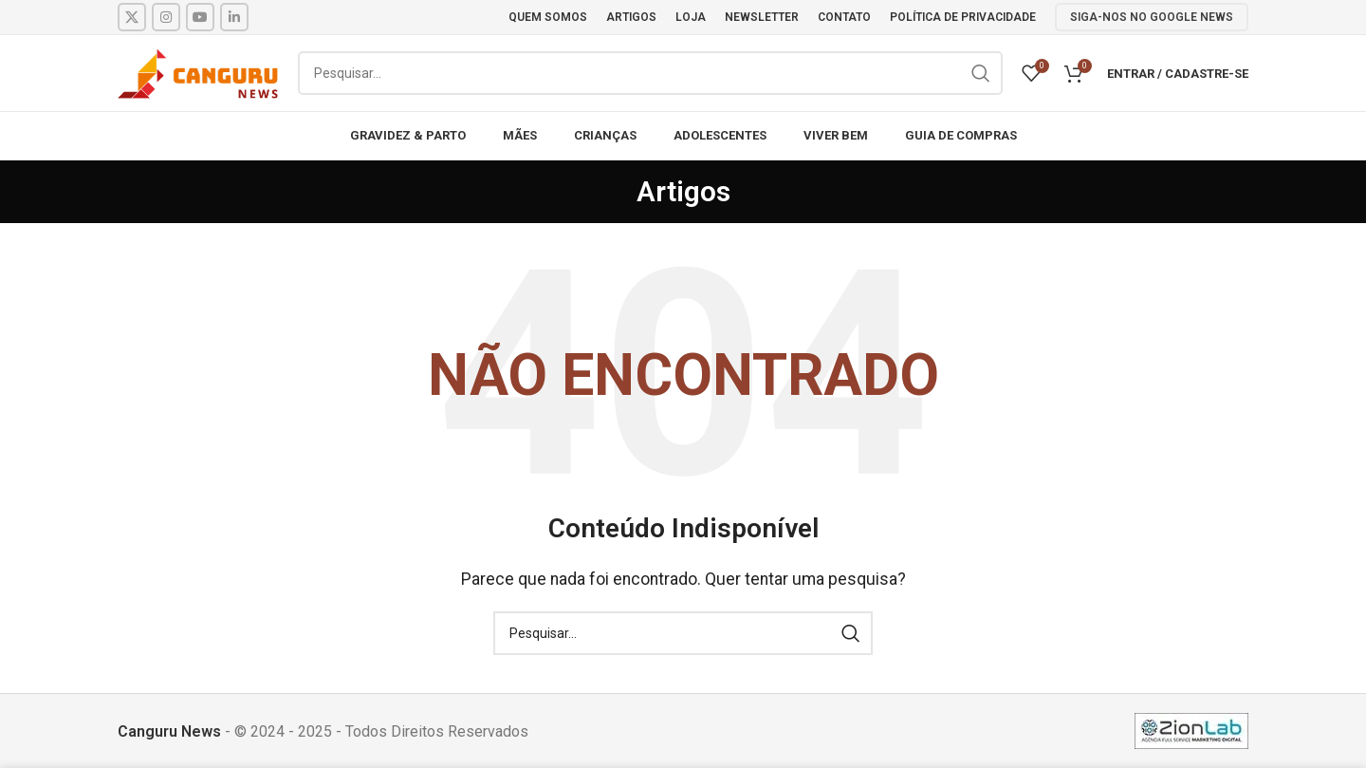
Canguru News (169, 731)
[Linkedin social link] (234, 17)
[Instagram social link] (166, 17)
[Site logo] (198, 72)
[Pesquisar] (650, 73)
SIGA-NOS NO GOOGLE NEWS (1151, 17)
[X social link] (132, 17)
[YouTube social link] (200, 17)
